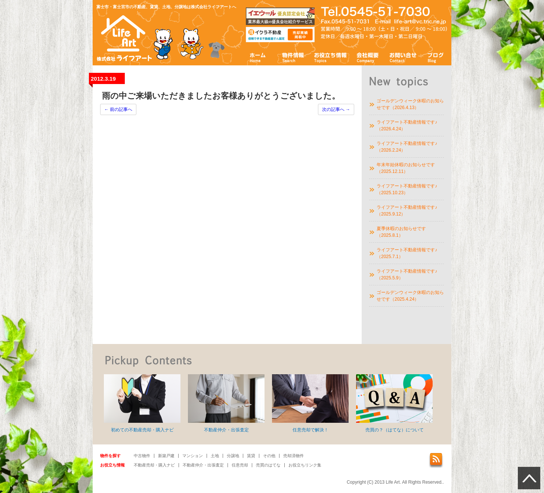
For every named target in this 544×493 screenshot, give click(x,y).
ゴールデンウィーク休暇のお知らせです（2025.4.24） (410, 296)
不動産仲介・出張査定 (226, 403)
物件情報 (292, 57)
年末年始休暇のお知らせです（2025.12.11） (406, 168)
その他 (269, 455)
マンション (192, 455)
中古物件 (142, 455)
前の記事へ (118, 109)
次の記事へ (336, 109)
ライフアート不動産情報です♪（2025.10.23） (407, 189)
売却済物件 (293, 455)
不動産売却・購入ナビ (154, 465)
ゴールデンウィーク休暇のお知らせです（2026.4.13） (410, 104)
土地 (215, 455)
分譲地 (233, 455)
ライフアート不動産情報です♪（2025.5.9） (407, 274)
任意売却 (240, 465)
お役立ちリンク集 (304, 465)
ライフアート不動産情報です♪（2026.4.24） (407, 125)
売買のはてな (268, 465)
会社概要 (367, 57)
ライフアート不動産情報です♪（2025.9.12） (407, 211)
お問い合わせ (403, 57)
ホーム (258, 57)
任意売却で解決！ (310, 403)
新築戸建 (166, 455)
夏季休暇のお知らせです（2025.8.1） (401, 232)
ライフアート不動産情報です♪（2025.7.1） (407, 253)
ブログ (436, 57)
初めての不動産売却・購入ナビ (142, 403)
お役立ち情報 (330, 57)
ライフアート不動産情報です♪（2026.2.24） (407, 147)
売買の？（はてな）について (394, 403)
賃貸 (251, 455)
